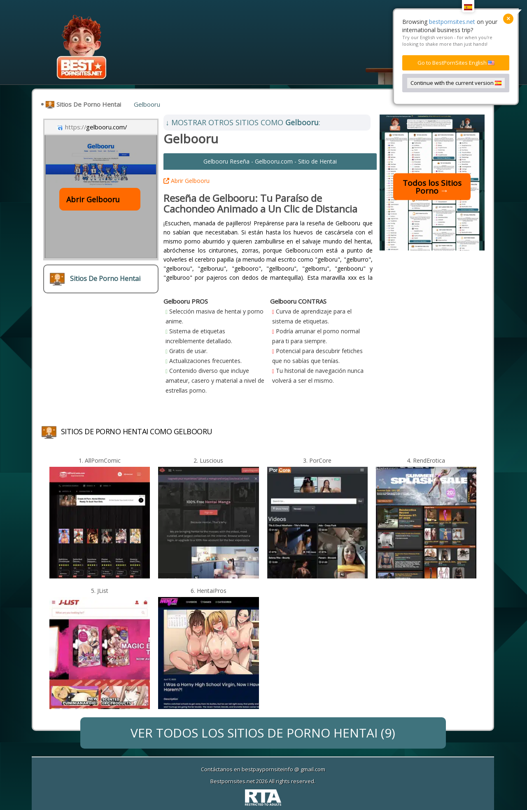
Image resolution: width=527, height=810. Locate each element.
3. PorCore (317, 460)
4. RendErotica (426, 460)
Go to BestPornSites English (455, 62)
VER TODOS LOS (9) (263, 732)
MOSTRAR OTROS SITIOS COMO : (243, 122)
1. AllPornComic (100, 460)
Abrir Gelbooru (186, 181)
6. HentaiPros (208, 591)
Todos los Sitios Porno (432, 186)
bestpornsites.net (452, 22)
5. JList (99, 591)
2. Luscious (208, 460)
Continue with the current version (455, 83)
